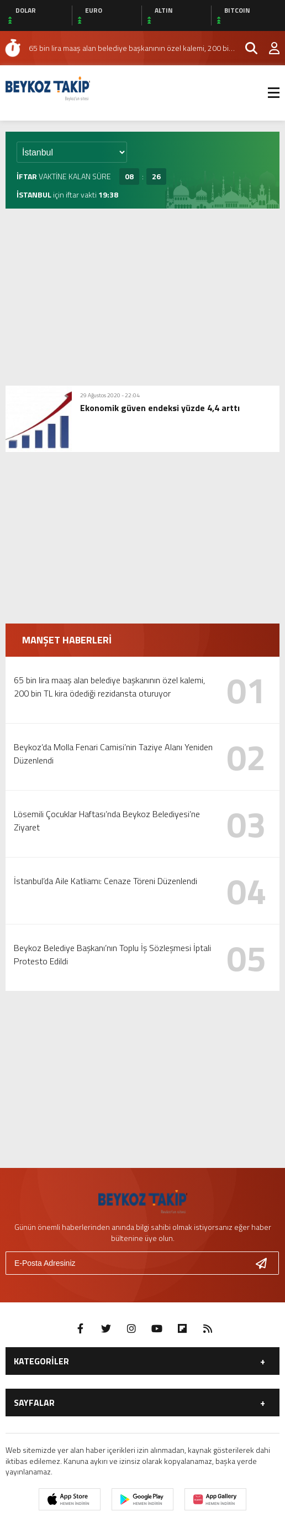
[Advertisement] (142, 297)
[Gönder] (265, 1263)
